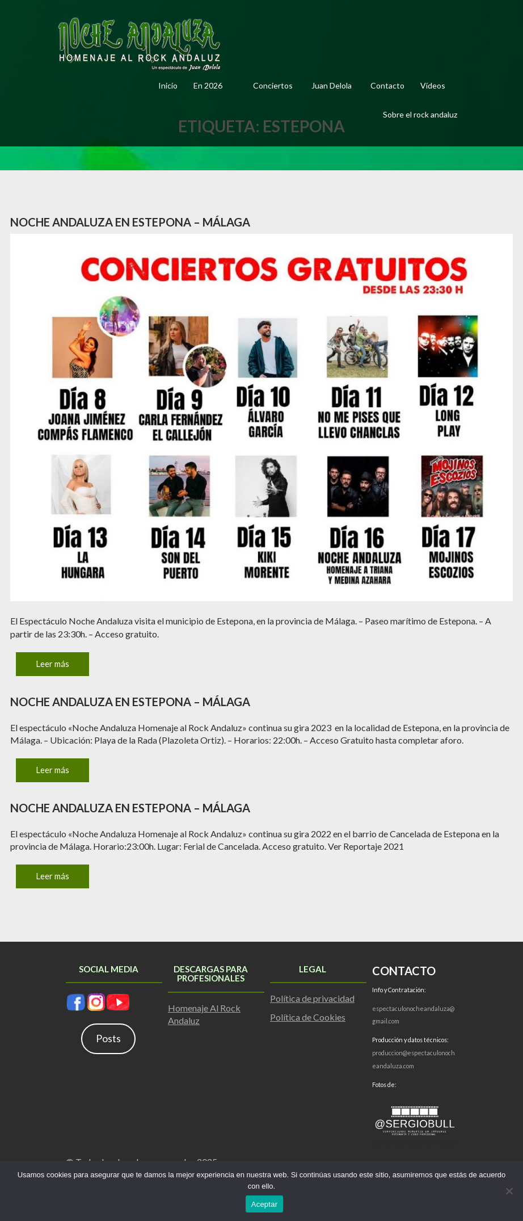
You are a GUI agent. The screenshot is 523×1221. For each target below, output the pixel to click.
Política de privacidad (312, 998)
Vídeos (432, 85)
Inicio (168, 85)
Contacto (387, 85)
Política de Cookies (307, 1017)
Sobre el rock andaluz (420, 114)
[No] (508, 1191)
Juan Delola (331, 85)
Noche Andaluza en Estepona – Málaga (130, 222)
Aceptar (264, 1204)
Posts (108, 1038)
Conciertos (273, 85)
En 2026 (207, 85)
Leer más (52, 663)
